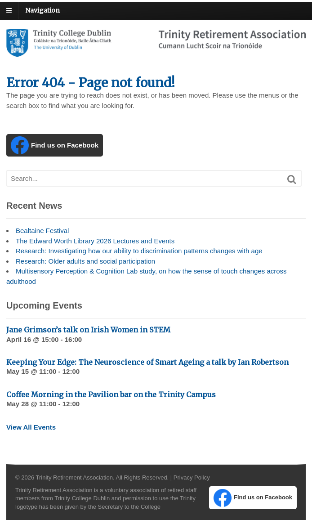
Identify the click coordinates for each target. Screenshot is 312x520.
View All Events (31, 427)
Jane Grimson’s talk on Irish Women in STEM (88, 329)
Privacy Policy (192, 477)
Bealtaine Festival (42, 230)
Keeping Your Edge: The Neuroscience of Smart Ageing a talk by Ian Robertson (147, 362)
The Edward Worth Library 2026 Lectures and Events (95, 241)
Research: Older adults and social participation (85, 261)
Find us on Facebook (54, 145)
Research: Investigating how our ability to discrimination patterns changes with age (139, 251)
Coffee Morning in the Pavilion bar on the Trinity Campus (111, 394)
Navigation (42, 10)
